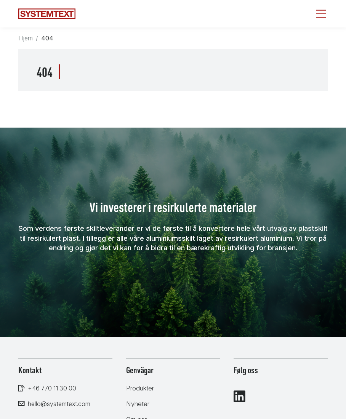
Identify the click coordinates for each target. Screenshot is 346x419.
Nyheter (137, 404)
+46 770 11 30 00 (52, 388)
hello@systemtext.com (59, 404)
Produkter (140, 388)
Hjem (25, 38)
